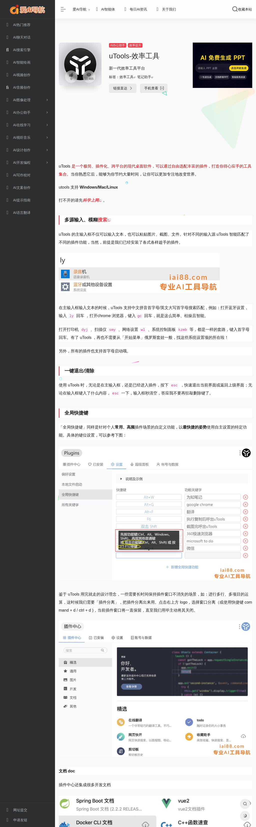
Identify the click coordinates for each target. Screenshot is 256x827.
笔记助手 (144, 77)
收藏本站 (245, 9)
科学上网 (91, 200)
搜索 (102, 219)
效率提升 (135, 45)
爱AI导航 (79, 9)
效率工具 (127, 77)
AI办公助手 (117, 45)
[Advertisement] (155, 131)
